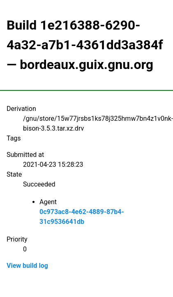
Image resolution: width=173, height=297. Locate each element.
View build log (27, 265)
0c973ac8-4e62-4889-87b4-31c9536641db (81, 217)
